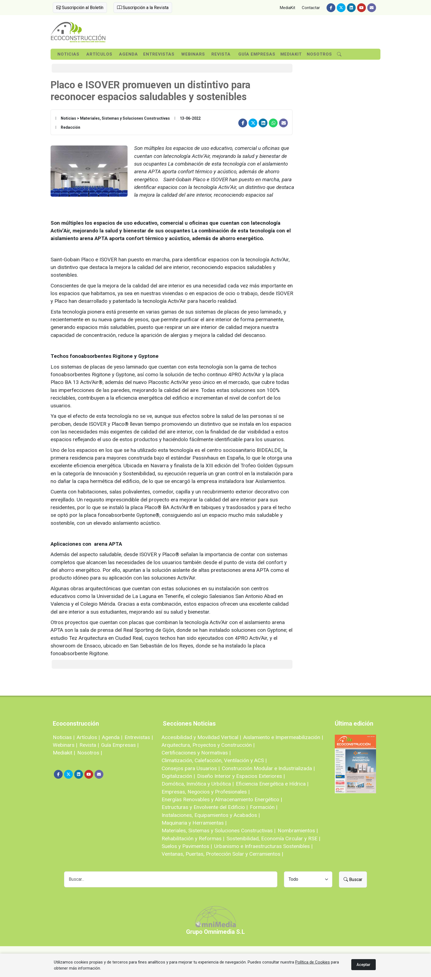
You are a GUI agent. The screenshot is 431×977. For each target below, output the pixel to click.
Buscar (353, 879)
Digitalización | (178, 776)
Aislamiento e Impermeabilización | (283, 737)
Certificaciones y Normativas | (196, 753)
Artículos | (88, 737)
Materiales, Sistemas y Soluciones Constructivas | (218, 830)
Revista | (89, 745)
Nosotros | (89, 753)
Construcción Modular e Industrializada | (268, 768)
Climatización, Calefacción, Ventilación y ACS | (214, 760)
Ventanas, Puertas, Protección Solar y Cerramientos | (222, 854)
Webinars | (65, 745)
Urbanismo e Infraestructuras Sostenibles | (263, 846)
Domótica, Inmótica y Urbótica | (198, 784)
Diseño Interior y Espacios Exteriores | (241, 776)
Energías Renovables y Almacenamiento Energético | (222, 799)
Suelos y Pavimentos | (187, 846)
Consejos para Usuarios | (191, 768)
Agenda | (112, 737)
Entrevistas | (139, 737)
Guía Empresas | (120, 745)
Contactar (311, 7)
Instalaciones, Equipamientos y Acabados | (211, 815)
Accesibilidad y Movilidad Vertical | (201, 737)
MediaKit (287, 7)
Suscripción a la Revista (142, 7)
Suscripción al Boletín (79, 7)
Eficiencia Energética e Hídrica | (272, 784)
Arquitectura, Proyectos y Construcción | (208, 745)
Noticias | (63, 737)
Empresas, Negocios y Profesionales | (206, 792)
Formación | (263, 807)
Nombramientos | (298, 830)
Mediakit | (64, 753)
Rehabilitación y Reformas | (193, 838)
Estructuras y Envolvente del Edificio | (205, 807)
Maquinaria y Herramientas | (194, 823)
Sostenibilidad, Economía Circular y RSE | (273, 838)
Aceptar (364, 964)
